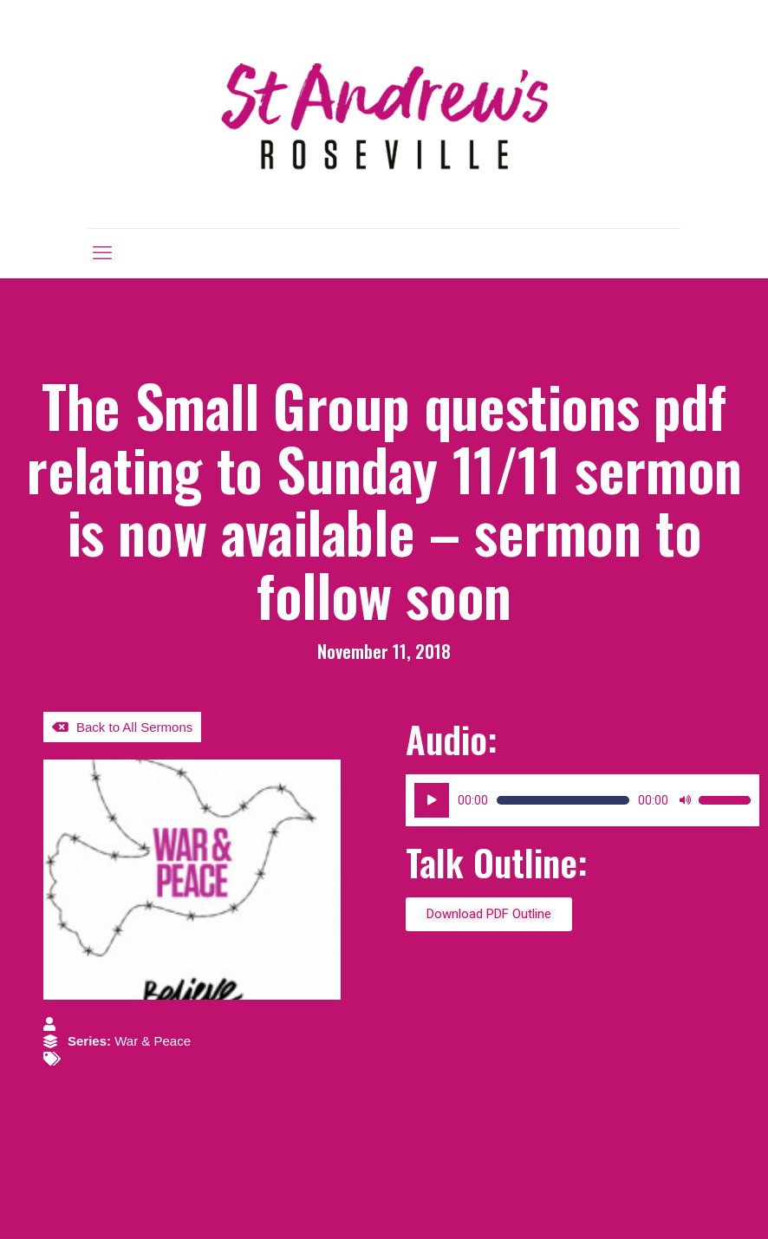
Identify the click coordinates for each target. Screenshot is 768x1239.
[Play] (431, 800)
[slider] (563, 800)
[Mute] (685, 800)
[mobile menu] (102, 253)
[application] (582, 800)
